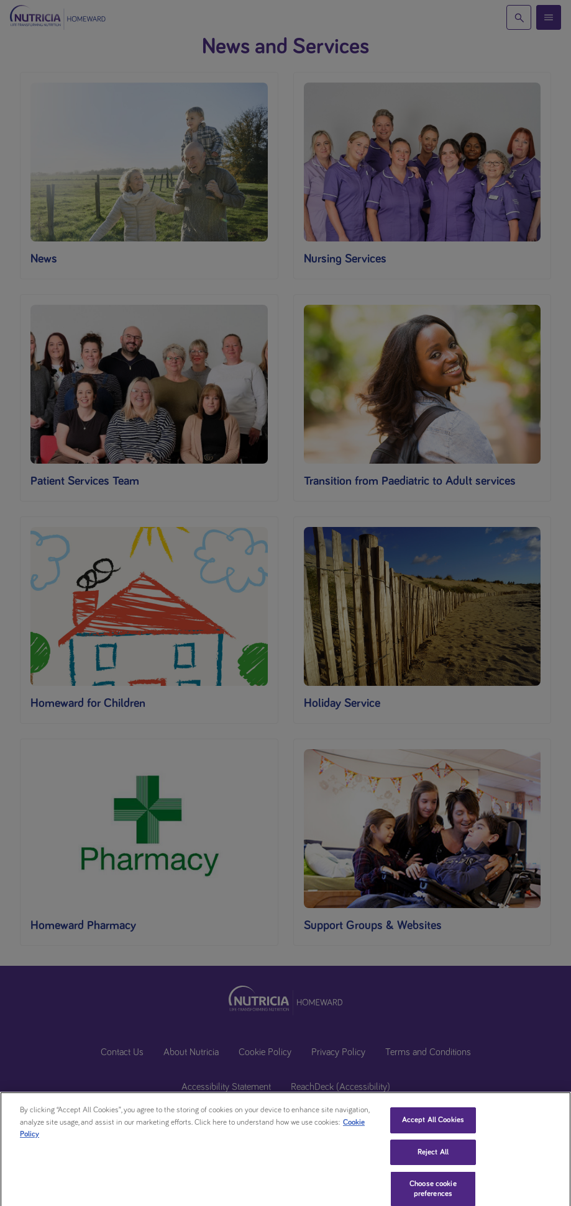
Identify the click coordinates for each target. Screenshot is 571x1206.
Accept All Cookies (433, 1131)
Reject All (433, 1163)
